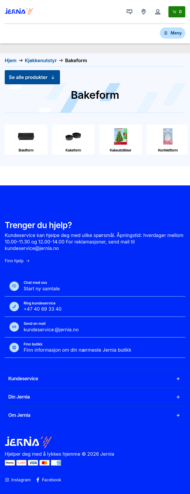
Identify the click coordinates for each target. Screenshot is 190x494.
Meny (172, 32)
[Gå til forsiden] (19, 12)
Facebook (48, 479)
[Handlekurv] (176, 11)
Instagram (18, 479)
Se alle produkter (32, 77)
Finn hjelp (17, 260)
